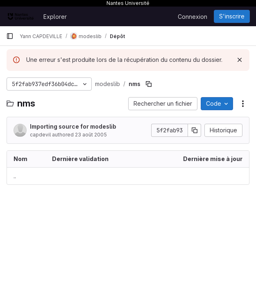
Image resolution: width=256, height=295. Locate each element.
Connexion (192, 16)
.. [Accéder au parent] (15, 175)
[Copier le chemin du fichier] (148, 84)
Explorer (55, 16)
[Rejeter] (240, 60)
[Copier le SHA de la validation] (194, 130)
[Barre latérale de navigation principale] (9, 36)
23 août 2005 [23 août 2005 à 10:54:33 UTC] (91, 135)
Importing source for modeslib (73, 126)
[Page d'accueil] (21, 16)
